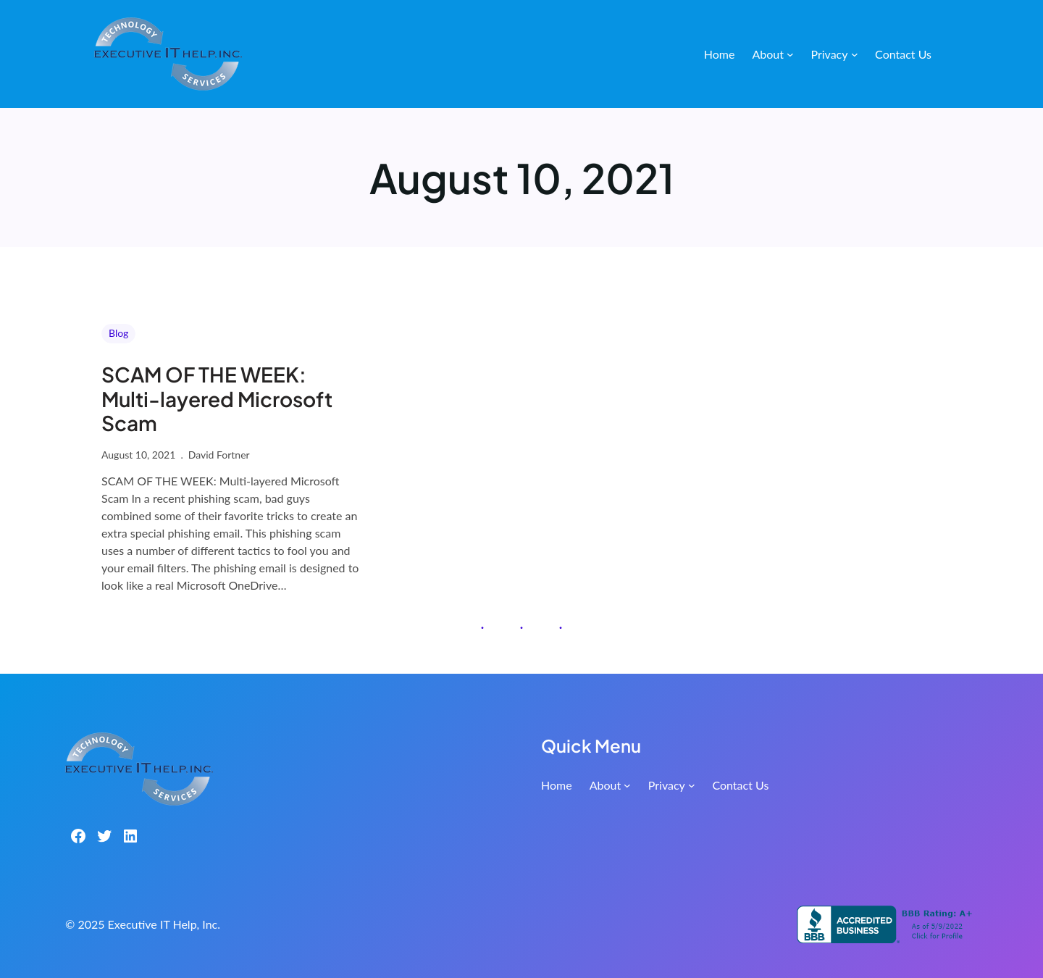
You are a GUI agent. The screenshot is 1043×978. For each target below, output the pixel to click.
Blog (118, 333)
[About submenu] (790, 54)
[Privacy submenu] (854, 54)
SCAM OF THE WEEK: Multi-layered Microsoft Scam (216, 398)
